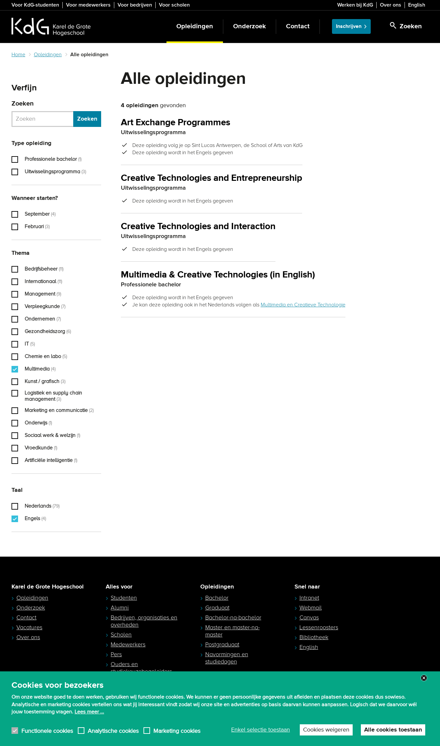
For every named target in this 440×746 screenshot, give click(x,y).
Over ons (390, 5)
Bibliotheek (313, 637)
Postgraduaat (222, 644)
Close (424, 690)
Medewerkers (128, 644)
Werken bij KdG (355, 5)
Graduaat (217, 607)
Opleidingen (194, 26)
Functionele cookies (47, 742)
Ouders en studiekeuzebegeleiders (141, 668)
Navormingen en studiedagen (226, 658)
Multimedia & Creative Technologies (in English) (218, 275)
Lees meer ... (89, 723)
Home (18, 54)
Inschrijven (349, 26)
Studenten (124, 597)
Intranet (309, 597)
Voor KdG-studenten (35, 5)
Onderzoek (249, 26)
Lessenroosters (318, 627)
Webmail (310, 607)
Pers (116, 654)
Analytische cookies (113, 742)
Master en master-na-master (232, 631)
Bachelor (217, 597)
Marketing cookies (176, 742)
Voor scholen (174, 5)
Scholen (121, 634)
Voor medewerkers (88, 5)
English (416, 5)
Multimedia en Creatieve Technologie (303, 304)
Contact (298, 26)
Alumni (120, 607)
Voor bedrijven (135, 5)
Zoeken (22, 104)
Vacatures (29, 627)
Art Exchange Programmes (175, 123)
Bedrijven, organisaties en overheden (144, 621)
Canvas (309, 617)
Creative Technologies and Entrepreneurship (211, 178)
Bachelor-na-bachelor (233, 617)
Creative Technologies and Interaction (198, 226)
